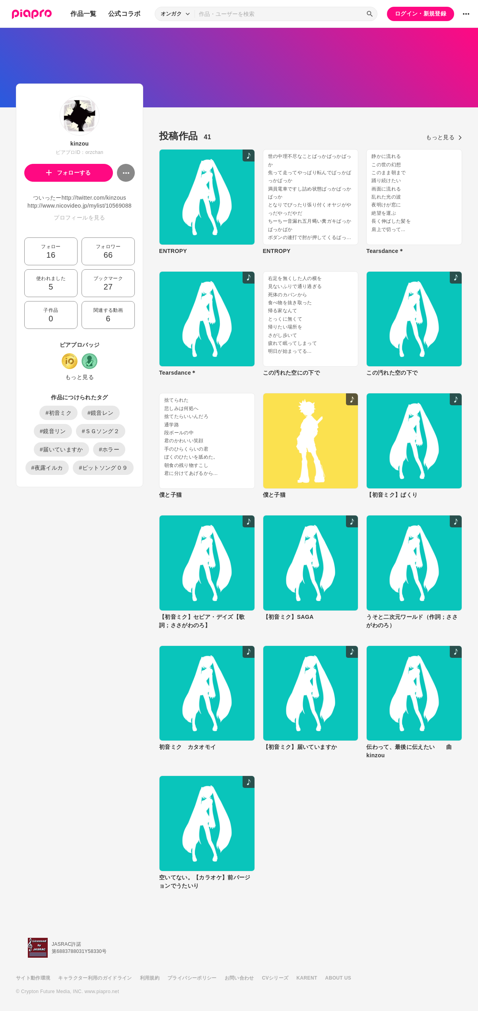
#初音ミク (58, 413)
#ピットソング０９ (103, 468)
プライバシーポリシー (192, 978)
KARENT (307, 978)
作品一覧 (83, 13)
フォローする (68, 172)
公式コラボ (124, 13)
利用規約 (149, 978)
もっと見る (79, 377)
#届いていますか (61, 449)
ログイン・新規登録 (420, 13)
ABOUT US (338, 978)
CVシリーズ (275, 978)
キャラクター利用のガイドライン (95, 978)
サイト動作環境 (33, 978)
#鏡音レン (100, 413)
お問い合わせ (239, 978)
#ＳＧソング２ (100, 431)
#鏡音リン (53, 431)
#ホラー (109, 449)
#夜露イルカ (47, 468)
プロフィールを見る (79, 217)
